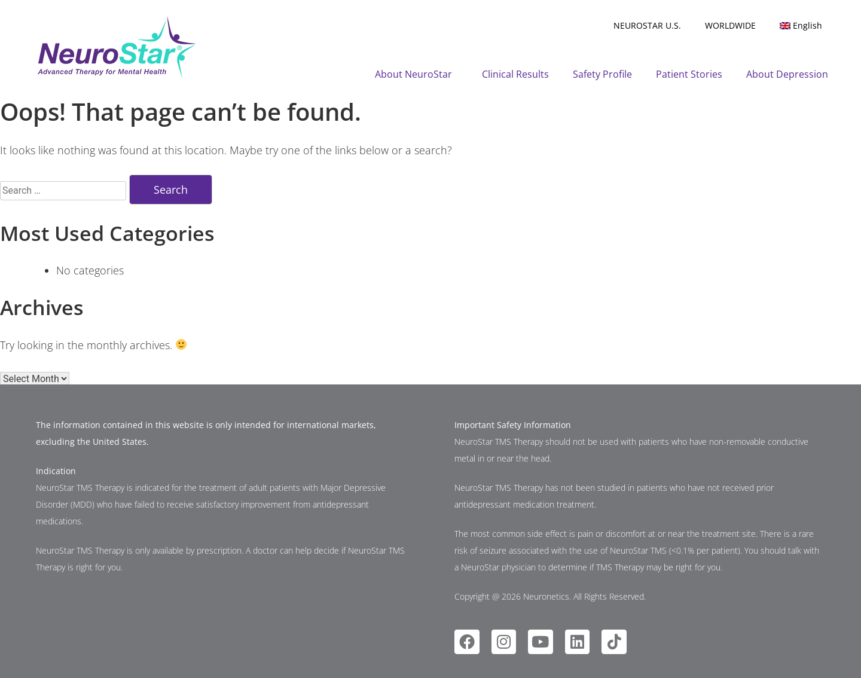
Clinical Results (515, 74)
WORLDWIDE (730, 25)
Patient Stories (689, 74)
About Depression (787, 74)
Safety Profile (602, 74)
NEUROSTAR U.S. (647, 25)
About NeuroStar (416, 74)
